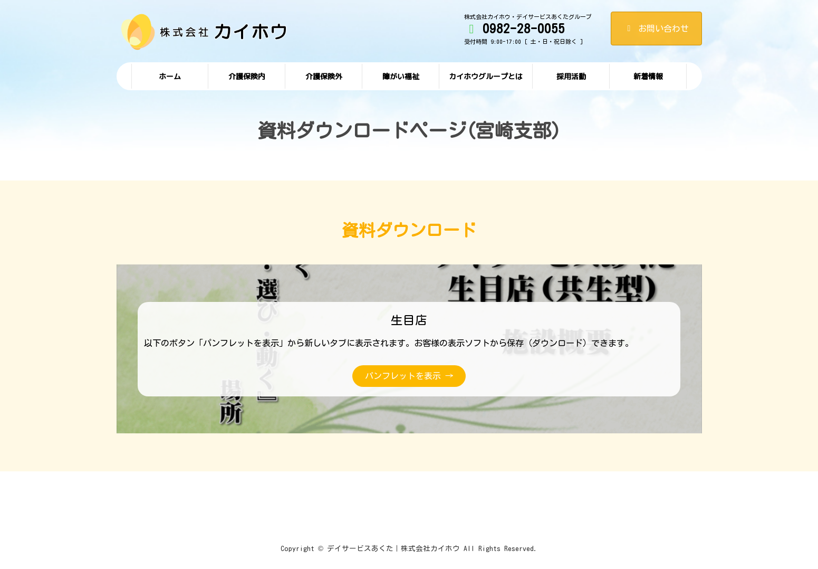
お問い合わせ (656, 28)
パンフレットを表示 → (409, 376)
